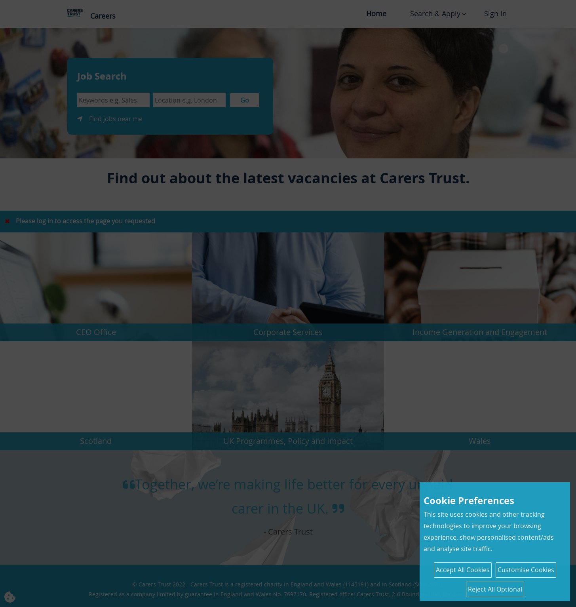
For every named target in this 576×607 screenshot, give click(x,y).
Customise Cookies (526, 569)
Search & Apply (435, 13)
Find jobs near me (116, 118)
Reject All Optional (495, 589)
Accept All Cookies (463, 569)
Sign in (495, 13)
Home (376, 13)
